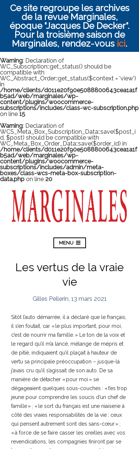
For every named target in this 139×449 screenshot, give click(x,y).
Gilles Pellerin (51, 298)
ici (121, 43)
